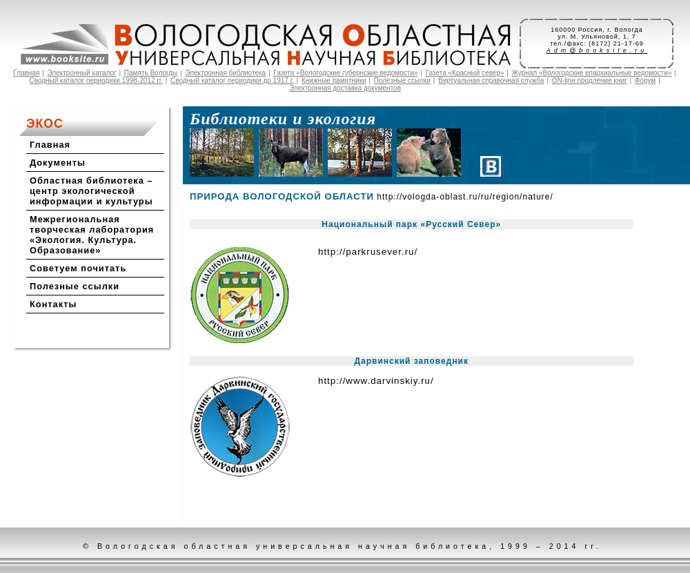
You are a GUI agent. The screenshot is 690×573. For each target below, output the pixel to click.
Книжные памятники (334, 80)
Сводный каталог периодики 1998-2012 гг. (96, 80)
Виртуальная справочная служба (491, 80)
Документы (58, 162)
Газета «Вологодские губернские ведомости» (345, 73)
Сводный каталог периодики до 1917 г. (232, 80)
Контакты (53, 304)
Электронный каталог (82, 73)
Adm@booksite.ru (597, 50)
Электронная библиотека (225, 73)
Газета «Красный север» (465, 73)
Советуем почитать (78, 268)
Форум (645, 80)
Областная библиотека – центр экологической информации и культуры (91, 190)
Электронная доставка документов (345, 88)
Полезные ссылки (402, 80)
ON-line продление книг (589, 80)
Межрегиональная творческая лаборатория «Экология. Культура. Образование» (92, 234)
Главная (26, 73)
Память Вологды (150, 73)
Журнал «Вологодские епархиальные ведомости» (592, 73)
